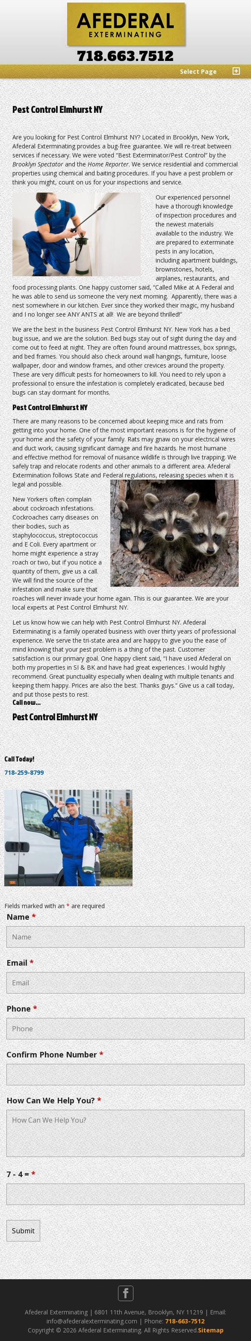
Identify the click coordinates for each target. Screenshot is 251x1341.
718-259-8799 (24, 772)
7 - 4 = (20, 1174)
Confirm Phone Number (54, 1054)
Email (20, 962)
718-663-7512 (184, 1321)
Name (21, 917)
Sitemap (211, 1330)
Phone (21, 1008)
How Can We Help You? (53, 1100)
